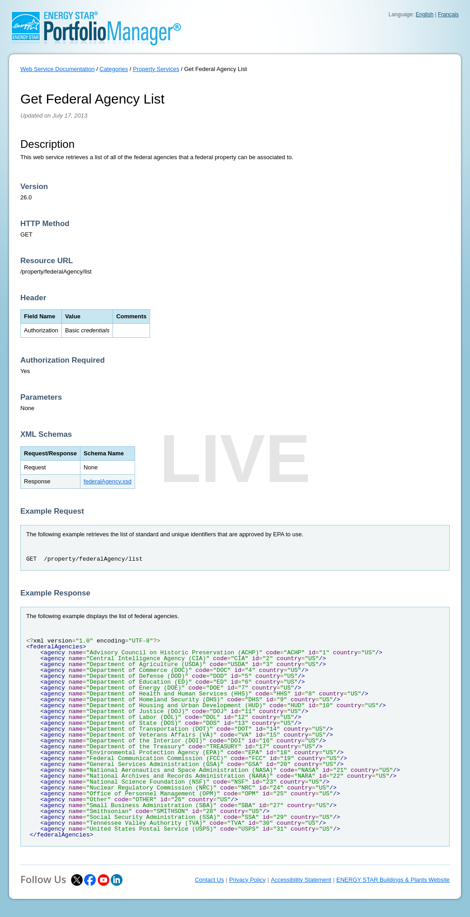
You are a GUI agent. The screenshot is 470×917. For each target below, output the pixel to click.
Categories (113, 69)
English (424, 14)
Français (448, 14)
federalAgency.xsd (108, 481)
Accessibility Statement (301, 879)
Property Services (156, 69)
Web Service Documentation (57, 69)
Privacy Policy (247, 879)
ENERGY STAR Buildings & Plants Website (393, 879)
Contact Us (209, 879)
